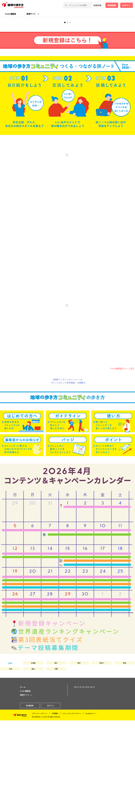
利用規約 (55, 779)
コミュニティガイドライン (71, 779)
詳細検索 (97, 5)
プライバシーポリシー (40, 779)
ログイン (126, 5)
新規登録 (112, 5)
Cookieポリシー (91, 779)
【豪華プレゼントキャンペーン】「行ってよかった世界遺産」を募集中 (67, 446)
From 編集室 (10, 13)
